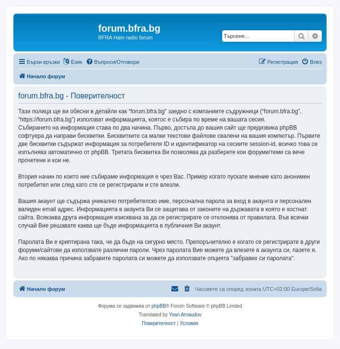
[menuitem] (113, 62)
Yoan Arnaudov (185, 314)
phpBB (158, 306)
